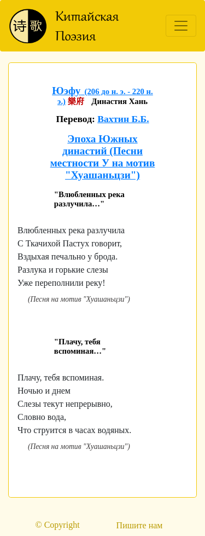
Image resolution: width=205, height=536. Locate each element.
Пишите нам (139, 525)
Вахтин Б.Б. (123, 118)
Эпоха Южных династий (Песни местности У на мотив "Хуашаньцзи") (102, 157)
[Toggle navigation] (181, 26)
